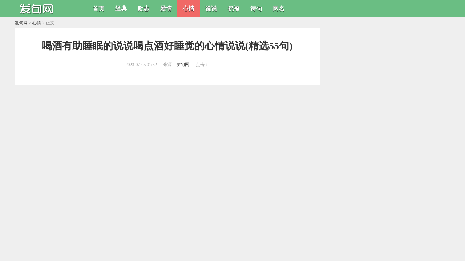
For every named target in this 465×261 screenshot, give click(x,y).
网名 (278, 8)
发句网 (21, 22)
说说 (211, 8)
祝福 (233, 8)
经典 (121, 8)
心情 (188, 8)
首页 (98, 8)
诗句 (256, 8)
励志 (143, 8)
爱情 (166, 8)
